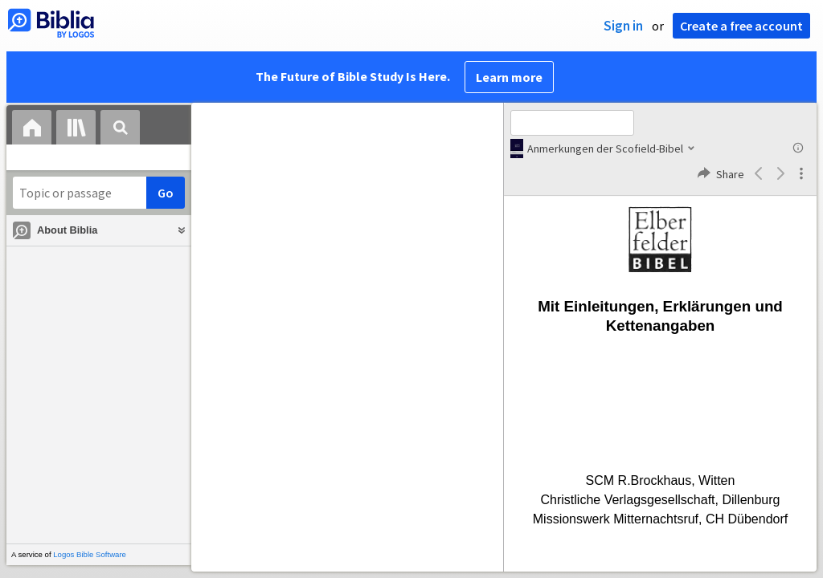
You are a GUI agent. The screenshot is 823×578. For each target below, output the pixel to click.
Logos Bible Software (89, 554)
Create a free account (741, 26)
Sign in (623, 26)
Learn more (509, 77)
